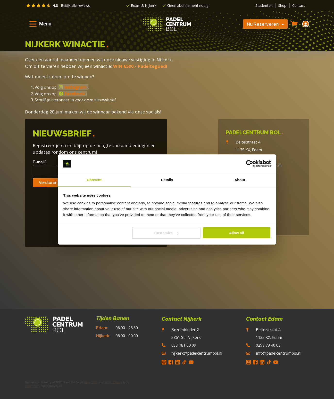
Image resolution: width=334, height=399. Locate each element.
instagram (73, 87)
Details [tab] (167, 179)
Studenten (264, 5)
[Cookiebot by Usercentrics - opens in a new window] (249, 163)
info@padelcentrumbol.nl (278, 353)
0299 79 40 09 (267, 345)
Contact (298, 5)
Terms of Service (113, 382)
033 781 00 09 (183, 345)
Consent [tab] (94, 179)
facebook (72, 93)
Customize (166, 233)
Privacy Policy (91, 382)
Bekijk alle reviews (76, 5)
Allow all (236, 233)
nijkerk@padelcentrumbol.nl (196, 353)
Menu (45, 24)
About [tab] (239, 179)
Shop (282, 5)
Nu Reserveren (265, 24)
